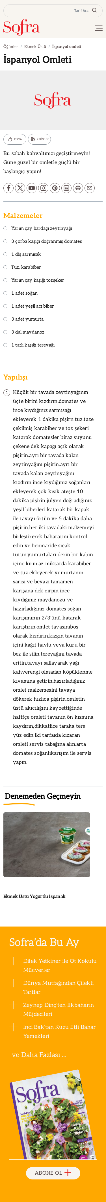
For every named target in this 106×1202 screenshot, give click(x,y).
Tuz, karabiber (22, 267)
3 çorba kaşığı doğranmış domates (42, 241)
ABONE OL (53, 1173)
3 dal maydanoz (24, 332)
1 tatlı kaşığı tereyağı (29, 345)
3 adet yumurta (23, 319)
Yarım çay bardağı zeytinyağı (37, 228)
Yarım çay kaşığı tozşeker (33, 280)
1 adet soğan (20, 293)
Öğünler (10, 46)
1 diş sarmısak (22, 254)
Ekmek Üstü (35, 46)
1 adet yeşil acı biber (28, 306)
